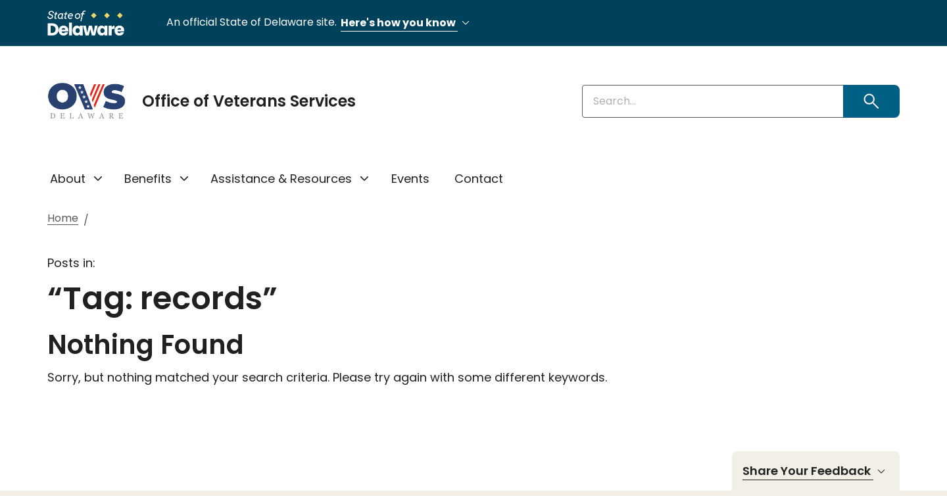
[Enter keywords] (713, 101)
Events (410, 178)
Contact (478, 178)
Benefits (148, 178)
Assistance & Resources (281, 178)
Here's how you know (407, 23)
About (67, 178)
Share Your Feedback (815, 471)
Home (62, 219)
